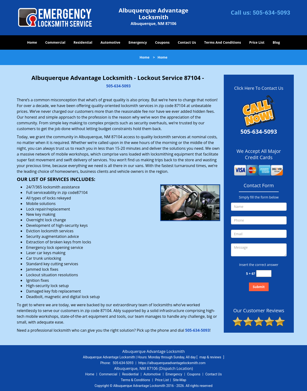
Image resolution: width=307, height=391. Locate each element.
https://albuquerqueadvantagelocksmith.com (172, 363)
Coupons (162, 42)
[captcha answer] (264, 273)
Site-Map (179, 380)
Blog (276, 42)
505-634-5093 (271, 12)
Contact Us (187, 42)
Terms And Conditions (222, 42)
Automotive (110, 42)
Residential (83, 42)
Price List (257, 42)
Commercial (55, 42)
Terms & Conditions (135, 380)
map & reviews (211, 357)
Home (32, 42)
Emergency (138, 42)
